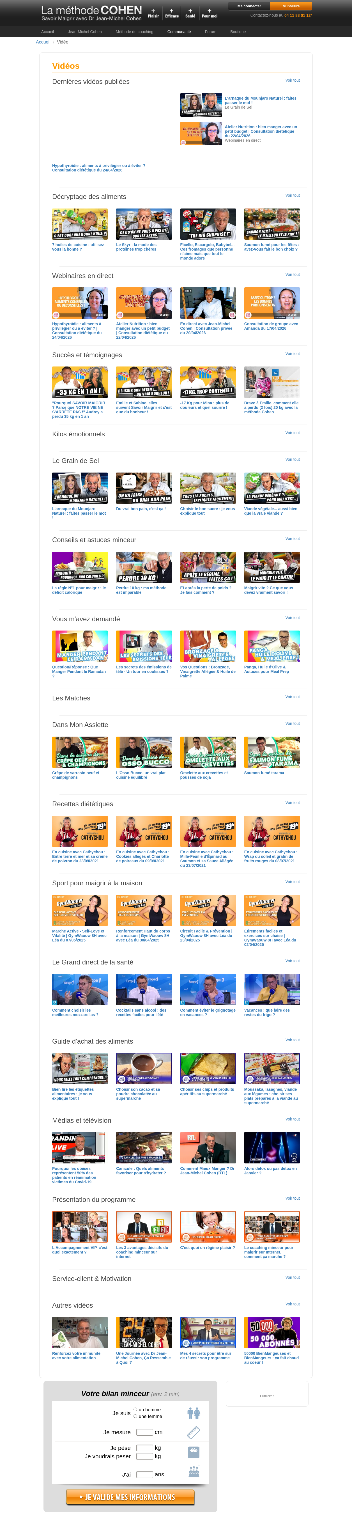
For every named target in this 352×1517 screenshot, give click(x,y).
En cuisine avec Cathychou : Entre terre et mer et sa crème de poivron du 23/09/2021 (80, 856)
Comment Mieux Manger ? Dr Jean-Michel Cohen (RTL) (207, 1170)
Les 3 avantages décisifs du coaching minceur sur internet (142, 1252)
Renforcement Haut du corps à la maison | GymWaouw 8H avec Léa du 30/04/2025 (143, 935)
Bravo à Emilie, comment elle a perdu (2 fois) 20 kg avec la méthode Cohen (271, 407)
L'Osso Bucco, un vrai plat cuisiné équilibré (140, 775)
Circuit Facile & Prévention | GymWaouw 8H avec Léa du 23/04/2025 (206, 935)
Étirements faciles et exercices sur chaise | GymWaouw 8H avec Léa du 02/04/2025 (270, 938)
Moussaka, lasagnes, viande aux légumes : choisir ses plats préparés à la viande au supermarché (271, 1096)
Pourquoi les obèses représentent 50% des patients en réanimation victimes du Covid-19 (74, 1175)
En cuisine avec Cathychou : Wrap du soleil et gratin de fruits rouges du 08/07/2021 (271, 856)
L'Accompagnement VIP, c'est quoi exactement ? (79, 1249)
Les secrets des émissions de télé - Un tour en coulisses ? (144, 669)
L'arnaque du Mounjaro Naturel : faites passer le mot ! (79, 513)
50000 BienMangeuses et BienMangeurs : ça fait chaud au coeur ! (271, 1358)
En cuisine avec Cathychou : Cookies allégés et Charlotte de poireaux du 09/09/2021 (142, 856)
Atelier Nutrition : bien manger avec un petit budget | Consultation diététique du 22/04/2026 (261, 131)
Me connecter (249, 6)
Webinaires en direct (243, 140)
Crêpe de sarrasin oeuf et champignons (75, 775)
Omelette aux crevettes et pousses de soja (204, 775)
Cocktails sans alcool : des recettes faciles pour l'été (141, 1012)
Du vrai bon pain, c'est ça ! (141, 509)
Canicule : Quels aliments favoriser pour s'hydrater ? (141, 1170)
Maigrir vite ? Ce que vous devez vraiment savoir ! (268, 590)
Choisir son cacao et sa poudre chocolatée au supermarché (138, 1094)
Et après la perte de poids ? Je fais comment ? (206, 590)
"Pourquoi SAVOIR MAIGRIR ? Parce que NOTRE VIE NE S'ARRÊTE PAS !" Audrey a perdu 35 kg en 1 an (78, 410)
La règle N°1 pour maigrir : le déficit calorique (79, 590)
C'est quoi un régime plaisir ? (207, 1247)
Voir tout (293, 80)
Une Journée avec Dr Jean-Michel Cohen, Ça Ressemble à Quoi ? (143, 1358)
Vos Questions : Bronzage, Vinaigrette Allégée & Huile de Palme (208, 671)
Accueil (47, 31)
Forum (210, 31)
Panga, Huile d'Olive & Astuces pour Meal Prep (266, 669)
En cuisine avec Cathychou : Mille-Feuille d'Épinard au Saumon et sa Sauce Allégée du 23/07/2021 (207, 859)
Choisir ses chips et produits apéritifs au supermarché (207, 1091)
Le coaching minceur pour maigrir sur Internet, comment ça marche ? (268, 1252)
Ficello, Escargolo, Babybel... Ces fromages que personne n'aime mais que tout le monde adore (207, 251)
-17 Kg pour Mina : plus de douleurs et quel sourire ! (204, 405)
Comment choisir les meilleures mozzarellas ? (75, 1012)
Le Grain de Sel (238, 107)
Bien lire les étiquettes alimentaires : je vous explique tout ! (73, 1094)
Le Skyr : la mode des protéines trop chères (136, 246)
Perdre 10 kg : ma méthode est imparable (141, 590)
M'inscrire (291, 6)
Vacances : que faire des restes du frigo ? (267, 1012)
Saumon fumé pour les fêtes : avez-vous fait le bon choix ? (271, 246)
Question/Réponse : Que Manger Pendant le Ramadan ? (79, 671)
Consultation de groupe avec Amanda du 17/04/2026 (271, 326)
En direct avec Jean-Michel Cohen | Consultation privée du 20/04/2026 (206, 328)
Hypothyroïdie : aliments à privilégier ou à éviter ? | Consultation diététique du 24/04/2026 (100, 167)
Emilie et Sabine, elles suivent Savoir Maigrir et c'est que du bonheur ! (144, 407)
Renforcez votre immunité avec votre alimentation (76, 1355)
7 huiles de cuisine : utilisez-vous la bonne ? (78, 246)
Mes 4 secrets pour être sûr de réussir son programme (205, 1355)
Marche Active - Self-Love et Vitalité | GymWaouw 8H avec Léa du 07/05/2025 (79, 935)
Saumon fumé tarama (264, 773)
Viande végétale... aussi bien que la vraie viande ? (271, 511)
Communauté (179, 31)
